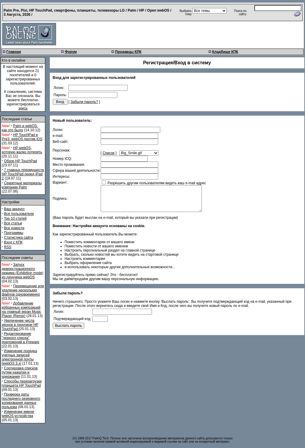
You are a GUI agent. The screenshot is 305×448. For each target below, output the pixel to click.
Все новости (14, 228)
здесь (22, 108)
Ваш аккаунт (14, 209)
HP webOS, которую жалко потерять (22, 150)
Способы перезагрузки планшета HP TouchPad (22, 383)
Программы (13, 233)
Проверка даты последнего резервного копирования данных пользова (21, 400)
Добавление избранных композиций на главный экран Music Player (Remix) (21, 309)
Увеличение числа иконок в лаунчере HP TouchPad (20, 325)
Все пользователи (19, 214)
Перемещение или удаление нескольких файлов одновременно (23, 290)
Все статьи (13, 223)
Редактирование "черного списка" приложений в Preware (20, 338)
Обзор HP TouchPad (20, 161)
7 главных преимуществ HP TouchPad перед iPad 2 (23, 174)
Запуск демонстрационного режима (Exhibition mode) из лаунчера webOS (22, 271)
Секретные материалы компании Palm (22, 185)
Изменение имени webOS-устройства (18, 414)
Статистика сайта (18, 237)
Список (108, 153)
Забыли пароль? (84, 102)
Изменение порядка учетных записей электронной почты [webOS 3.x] (19, 357)
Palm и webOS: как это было (20, 128)
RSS (7, 247)
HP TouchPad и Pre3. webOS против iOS (22, 137)
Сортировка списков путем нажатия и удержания (20, 372)
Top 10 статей (15, 218)
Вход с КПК (13, 242)
